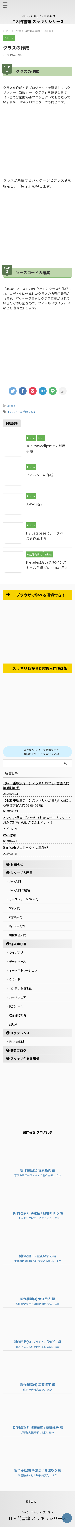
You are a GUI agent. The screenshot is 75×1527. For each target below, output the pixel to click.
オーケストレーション (23, 970)
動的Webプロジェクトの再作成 (25, 847)
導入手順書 (18, 943)
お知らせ (16, 864)
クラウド (14, 979)
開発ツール (16, 1006)
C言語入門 (15, 917)
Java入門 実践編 (19, 890)
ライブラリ (16, 952)
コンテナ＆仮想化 (20, 988)
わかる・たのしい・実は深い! (37, 1512)
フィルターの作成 (39, 474)
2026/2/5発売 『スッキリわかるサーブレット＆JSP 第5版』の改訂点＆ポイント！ (37, 820)
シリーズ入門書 (21, 872)
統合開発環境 (17, 1015)
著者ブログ (18, 1050)
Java (32, 412)
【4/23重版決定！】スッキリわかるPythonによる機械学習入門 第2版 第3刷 (37, 802)
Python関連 (17, 1042)
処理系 (13, 1024)
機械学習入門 (17, 935)
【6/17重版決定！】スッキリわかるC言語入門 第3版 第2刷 (36, 785)
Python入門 (17, 926)
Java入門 (15, 881)
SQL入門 (14, 908)
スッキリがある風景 (24, 1058)
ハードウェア (17, 997)
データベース (17, 961)
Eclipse (11, 406)
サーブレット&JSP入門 (23, 899)
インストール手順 (17, 412)
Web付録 (9, 835)
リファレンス (20, 1033)
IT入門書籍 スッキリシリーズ (37, 21)
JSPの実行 (34, 503)
